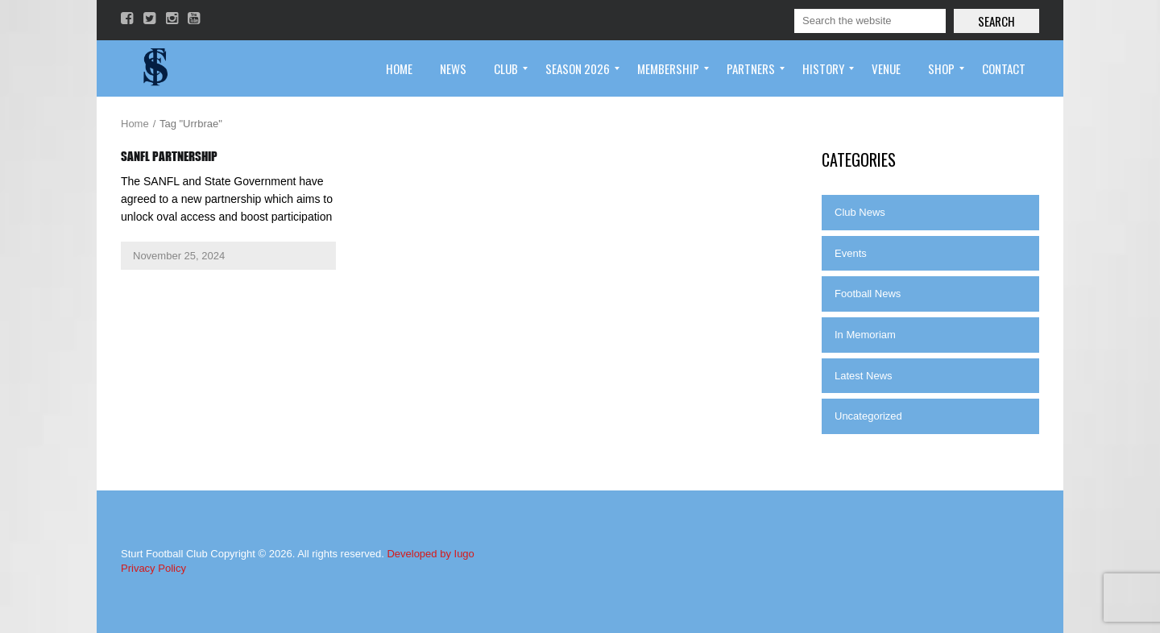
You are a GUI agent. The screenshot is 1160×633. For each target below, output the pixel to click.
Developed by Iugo (430, 554)
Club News (860, 212)
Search (996, 21)
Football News (868, 294)
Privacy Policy (153, 568)
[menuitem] (399, 68)
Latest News (864, 376)
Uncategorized (868, 416)
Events (851, 253)
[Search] (870, 21)
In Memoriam (865, 335)
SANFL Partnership (169, 156)
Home (135, 124)
